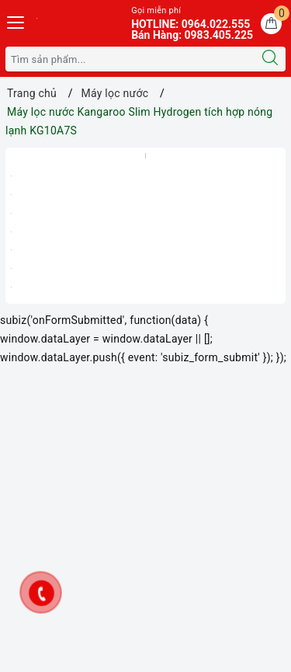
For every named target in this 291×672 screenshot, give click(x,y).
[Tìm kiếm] (270, 59)
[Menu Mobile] (16, 21)
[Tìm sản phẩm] (130, 59)
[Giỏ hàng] (271, 23)
